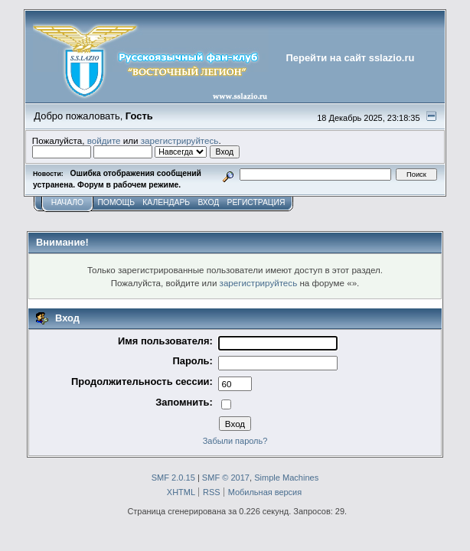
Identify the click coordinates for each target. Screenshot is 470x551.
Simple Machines (286, 477)
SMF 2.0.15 (173, 477)
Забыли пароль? (235, 440)
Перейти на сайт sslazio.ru (350, 58)
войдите (104, 140)
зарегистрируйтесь (180, 140)
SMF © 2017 (226, 477)
